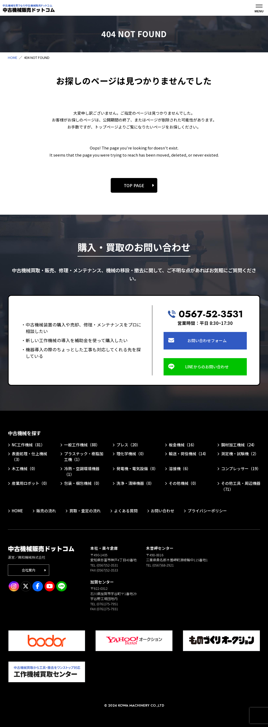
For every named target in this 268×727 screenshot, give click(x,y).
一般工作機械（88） (82, 444)
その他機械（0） (183, 483)
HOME (12, 57)
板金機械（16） (183, 444)
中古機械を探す (24, 433)
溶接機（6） (180, 468)
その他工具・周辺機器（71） (240, 486)
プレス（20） (128, 444)
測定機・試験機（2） (240, 453)
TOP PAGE (134, 185)
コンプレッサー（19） (241, 468)
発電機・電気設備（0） (137, 468)
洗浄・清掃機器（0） (135, 483)
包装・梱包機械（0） (83, 483)
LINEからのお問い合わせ (207, 366)
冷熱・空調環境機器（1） (81, 471)
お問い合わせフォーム (207, 340)
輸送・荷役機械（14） (188, 453)
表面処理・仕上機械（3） (29, 456)
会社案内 (28, 570)
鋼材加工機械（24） (239, 444)
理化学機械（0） (131, 453)
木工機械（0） (24, 468)
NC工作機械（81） (28, 444)
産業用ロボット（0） (30, 483)
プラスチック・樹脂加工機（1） (83, 456)
